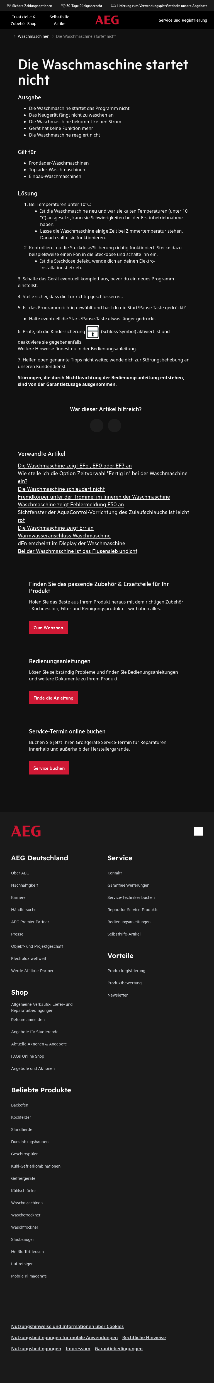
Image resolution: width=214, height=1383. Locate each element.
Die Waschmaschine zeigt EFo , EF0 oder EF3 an (75, 465)
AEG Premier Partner (30, 921)
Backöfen (19, 1104)
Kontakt (115, 872)
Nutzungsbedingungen (36, 1349)
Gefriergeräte (23, 1178)
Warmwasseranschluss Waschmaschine (64, 535)
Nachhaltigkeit (24, 884)
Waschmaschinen (27, 1202)
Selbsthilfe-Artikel (124, 933)
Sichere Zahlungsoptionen (29, 5)
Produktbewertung (125, 982)
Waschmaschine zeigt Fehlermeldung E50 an (71, 504)
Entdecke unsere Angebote (184, 5)
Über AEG (20, 872)
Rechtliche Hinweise (144, 1337)
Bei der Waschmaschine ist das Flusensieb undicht (77, 550)
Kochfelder (21, 1117)
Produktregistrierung (126, 970)
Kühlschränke (23, 1190)
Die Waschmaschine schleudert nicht (61, 488)
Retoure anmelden (28, 1019)
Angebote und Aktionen (33, 1068)
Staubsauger (22, 1239)
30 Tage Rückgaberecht (81, 5)
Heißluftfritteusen (27, 1251)
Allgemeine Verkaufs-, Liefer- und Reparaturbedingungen (42, 1007)
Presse (17, 933)
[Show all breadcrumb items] (9, 35)
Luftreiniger (22, 1263)
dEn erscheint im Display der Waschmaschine (71, 542)
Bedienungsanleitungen (129, 921)
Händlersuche (24, 909)
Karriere (18, 897)
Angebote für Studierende (35, 1031)
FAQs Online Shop (27, 1055)
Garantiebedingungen (119, 1349)
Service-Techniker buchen (131, 897)
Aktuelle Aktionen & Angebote (39, 1043)
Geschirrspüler (24, 1153)
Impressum (78, 1349)
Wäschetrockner (25, 1214)
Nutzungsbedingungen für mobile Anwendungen (64, 1337)
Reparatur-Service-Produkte (133, 909)
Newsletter (118, 994)
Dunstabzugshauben (29, 1141)
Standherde (21, 1129)
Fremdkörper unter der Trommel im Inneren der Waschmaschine (94, 496)
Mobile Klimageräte (29, 1275)
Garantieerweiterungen (128, 884)
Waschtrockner (24, 1226)
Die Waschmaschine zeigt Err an (56, 527)
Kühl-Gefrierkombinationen (35, 1165)
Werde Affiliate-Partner (32, 970)
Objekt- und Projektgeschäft (37, 946)
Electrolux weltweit (28, 958)
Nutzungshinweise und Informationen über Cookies (67, 1326)
